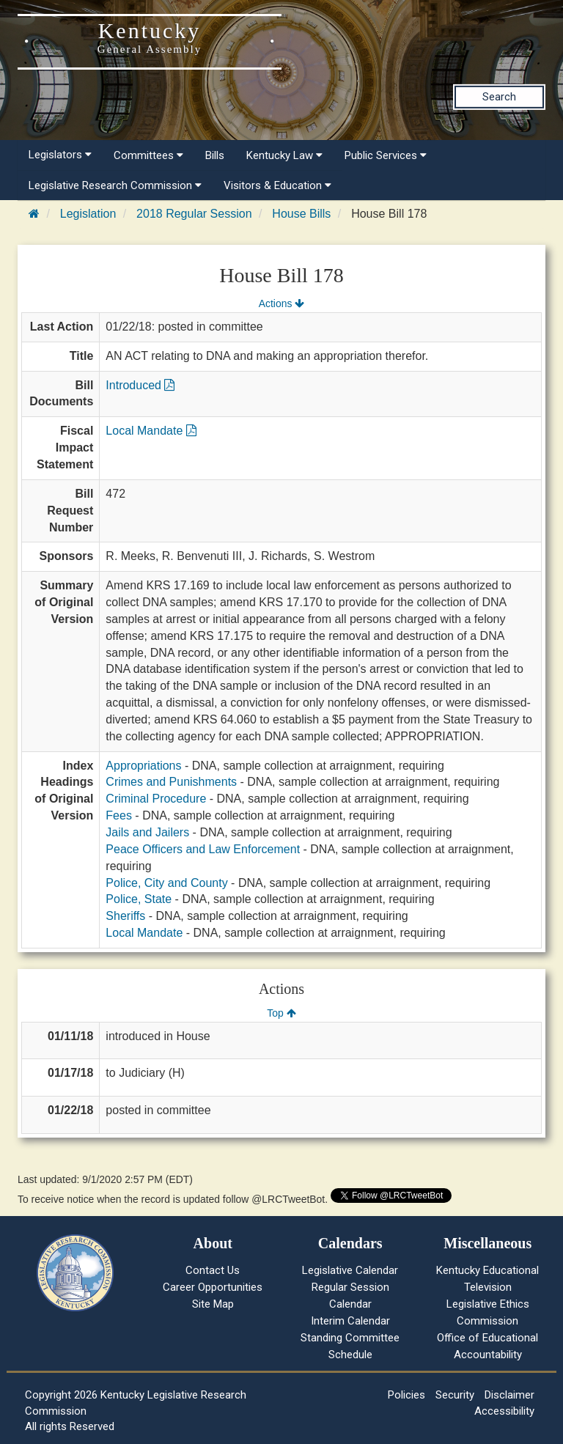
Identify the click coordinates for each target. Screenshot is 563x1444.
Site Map (213, 1304)
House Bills (301, 213)
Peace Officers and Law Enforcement (203, 849)
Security (454, 1394)
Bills (214, 155)
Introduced (140, 385)
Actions (281, 303)
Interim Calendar (350, 1320)
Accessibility (504, 1411)
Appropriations (143, 765)
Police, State (139, 899)
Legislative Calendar (350, 1270)
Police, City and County (166, 883)
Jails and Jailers (147, 832)
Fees (119, 815)
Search (499, 96)
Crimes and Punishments (171, 782)
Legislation (88, 213)
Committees (148, 155)
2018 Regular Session (193, 213)
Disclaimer (509, 1394)
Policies (406, 1394)
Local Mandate (151, 430)
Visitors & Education (277, 185)
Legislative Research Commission (115, 185)
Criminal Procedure (156, 798)
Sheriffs (125, 916)
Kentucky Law (284, 155)
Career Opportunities (212, 1287)
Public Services (386, 155)
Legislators (60, 154)
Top (281, 1013)
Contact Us (212, 1270)
